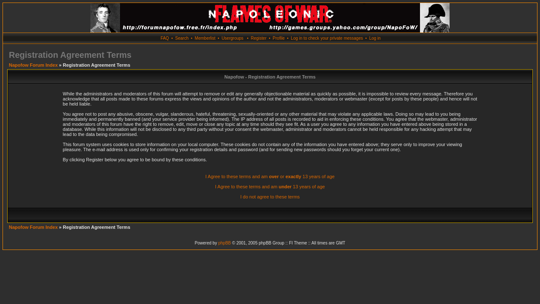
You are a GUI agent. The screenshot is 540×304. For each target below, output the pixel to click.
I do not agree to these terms (270, 196)
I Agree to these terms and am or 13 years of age (270, 176)
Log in (375, 38)
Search (182, 38)
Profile (278, 38)
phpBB (224, 243)
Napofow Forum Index (33, 65)
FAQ (165, 38)
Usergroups (232, 38)
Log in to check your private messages (327, 38)
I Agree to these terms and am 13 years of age (270, 186)
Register (258, 38)
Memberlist (205, 38)
